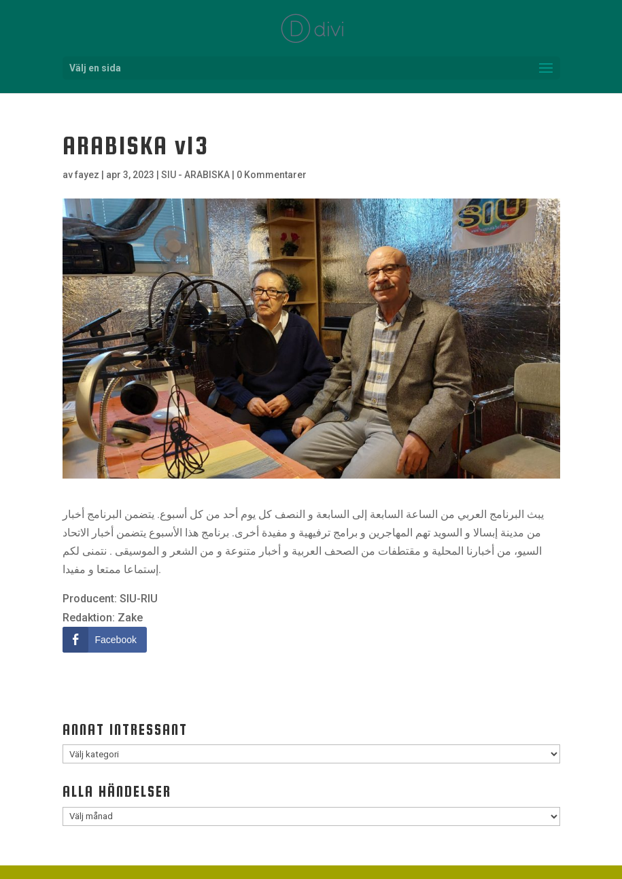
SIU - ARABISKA (195, 174)
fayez (87, 174)
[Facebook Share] (105, 640)
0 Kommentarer (272, 174)
